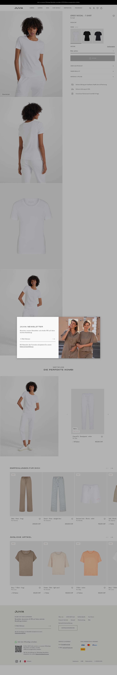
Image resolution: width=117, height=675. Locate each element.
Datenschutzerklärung (27, 346)
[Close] (97, 318)
